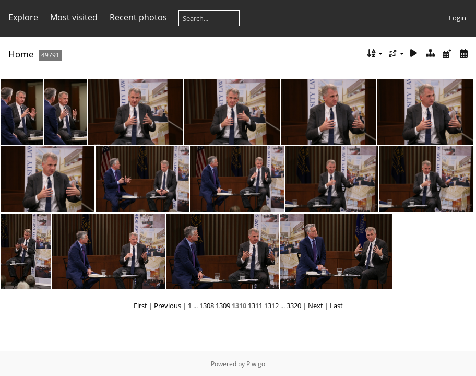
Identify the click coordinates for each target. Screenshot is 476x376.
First (140, 305)
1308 (206, 305)
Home (21, 54)
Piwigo (255, 363)
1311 (255, 305)
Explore (23, 17)
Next (315, 305)
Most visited (74, 17)
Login (457, 17)
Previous (167, 305)
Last (336, 305)
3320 (294, 305)
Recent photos (138, 17)
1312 (271, 305)
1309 (223, 305)
